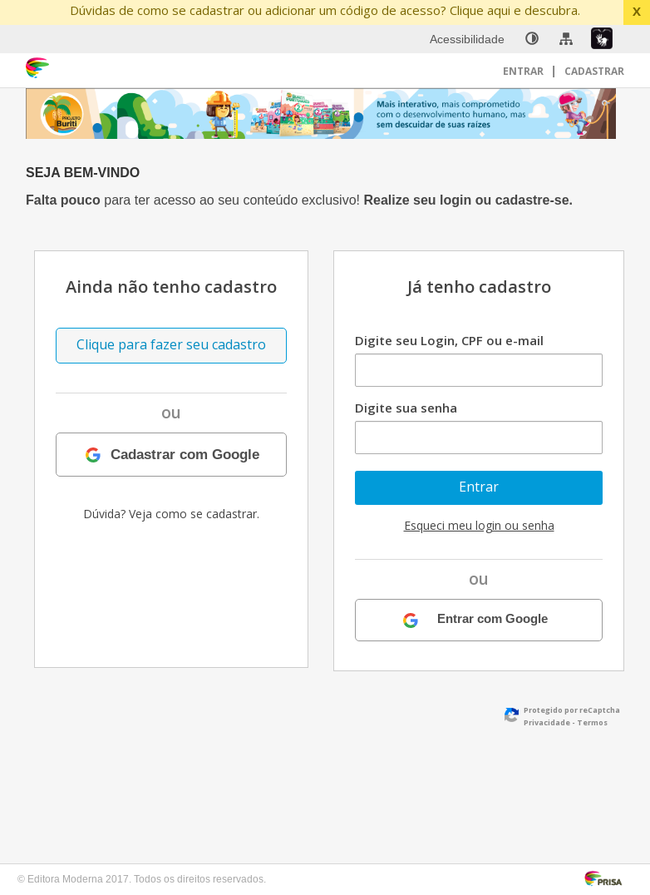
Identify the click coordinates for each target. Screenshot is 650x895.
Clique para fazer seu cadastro (171, 344)
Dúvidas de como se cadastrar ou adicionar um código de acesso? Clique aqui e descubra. (325, 10)
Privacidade (547, 722)
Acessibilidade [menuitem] (467, 39)
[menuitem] (532, 39)
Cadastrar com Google (185, 454)
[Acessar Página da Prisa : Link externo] (606, 876)
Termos (592, 722)
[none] (532, 39)
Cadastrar (594, 71)
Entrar (524, 71)
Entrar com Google (492, 619)
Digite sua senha (406, 407)
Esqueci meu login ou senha (479, 525)
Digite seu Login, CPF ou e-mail (449, 340)
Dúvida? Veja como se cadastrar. (171, 514)
